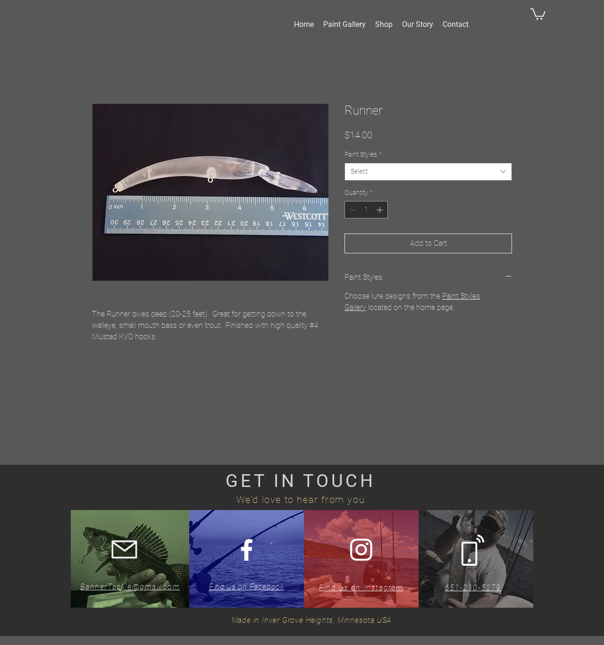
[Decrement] (352, 209)
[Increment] (380, 209)
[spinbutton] (366, 209)
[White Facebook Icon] (246, 550)
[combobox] (428, 172)
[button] (537, 13)
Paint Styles (363, 154)
